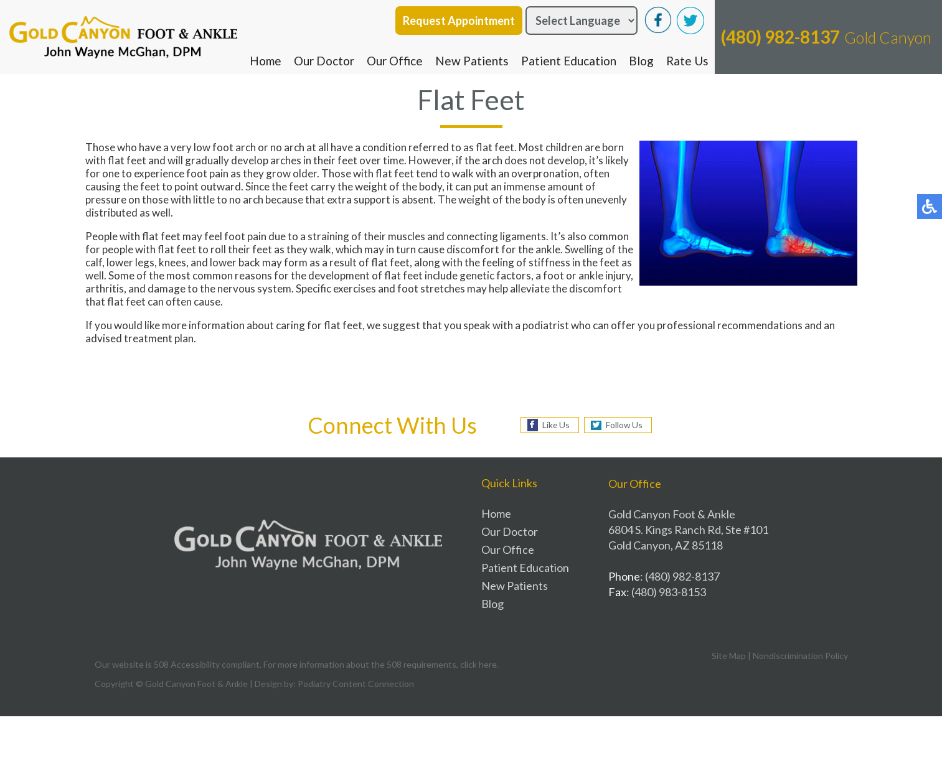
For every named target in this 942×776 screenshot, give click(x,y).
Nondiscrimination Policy (800, 655)
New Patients (472, 61)
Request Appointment (459, 20)
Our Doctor (324, 61)
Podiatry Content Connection (356, 683)
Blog (641, 61)
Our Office (395, 61)
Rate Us (687, 61)
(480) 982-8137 (780, 36)
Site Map (729, 655)
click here (478, 664)
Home (265, 61)
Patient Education (568, 61)
